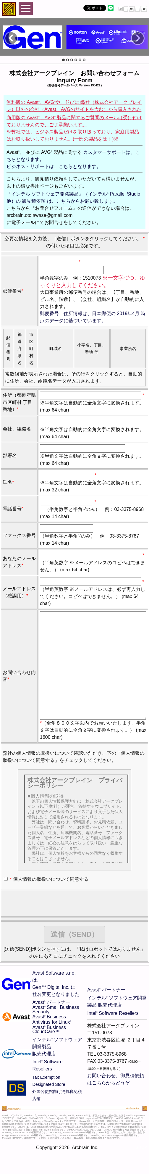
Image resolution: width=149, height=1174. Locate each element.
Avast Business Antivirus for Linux (51, 1043)
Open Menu (26, 8)
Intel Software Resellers (112, 1036)
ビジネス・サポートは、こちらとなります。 (54, 166)
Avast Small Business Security (55, 1033)
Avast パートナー (51, 1025)
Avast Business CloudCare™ (49, 1053)
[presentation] (48, 926)
